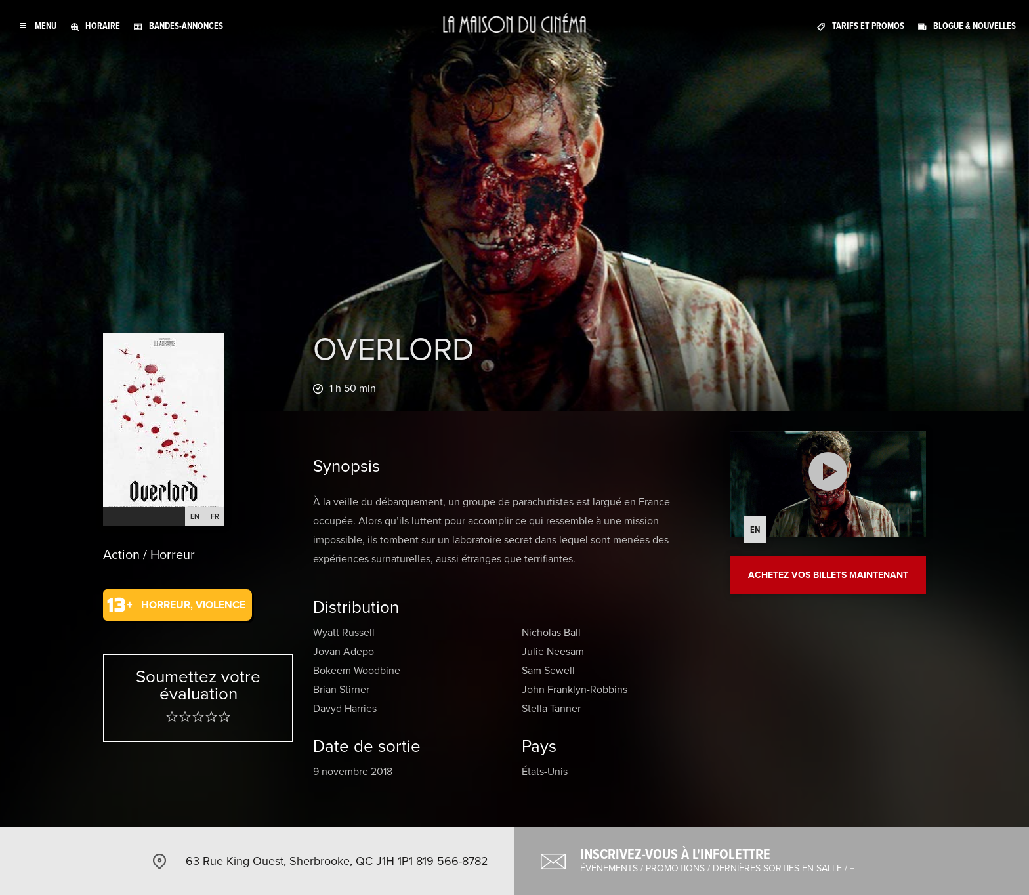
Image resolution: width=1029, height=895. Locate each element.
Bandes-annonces (186, 26)
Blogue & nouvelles (974, 26)
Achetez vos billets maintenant (828, 575)
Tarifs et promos (868, 26)
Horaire (102, 26)
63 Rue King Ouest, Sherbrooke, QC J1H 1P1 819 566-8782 (337, 860)
